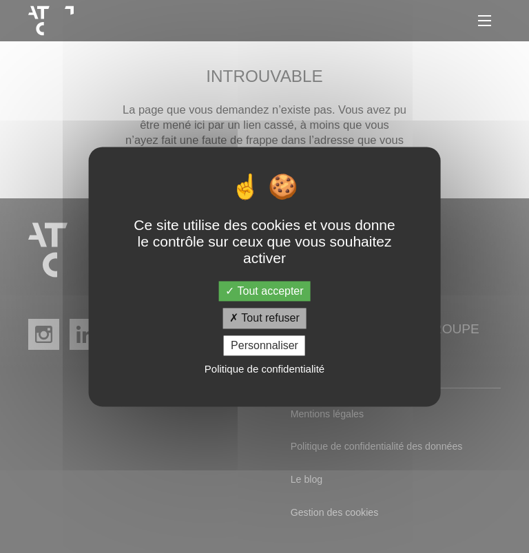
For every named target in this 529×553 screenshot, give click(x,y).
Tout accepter (264, 292)
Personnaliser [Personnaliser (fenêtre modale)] (264, 345)
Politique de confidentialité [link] (264, 369)
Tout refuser (264, 318)
